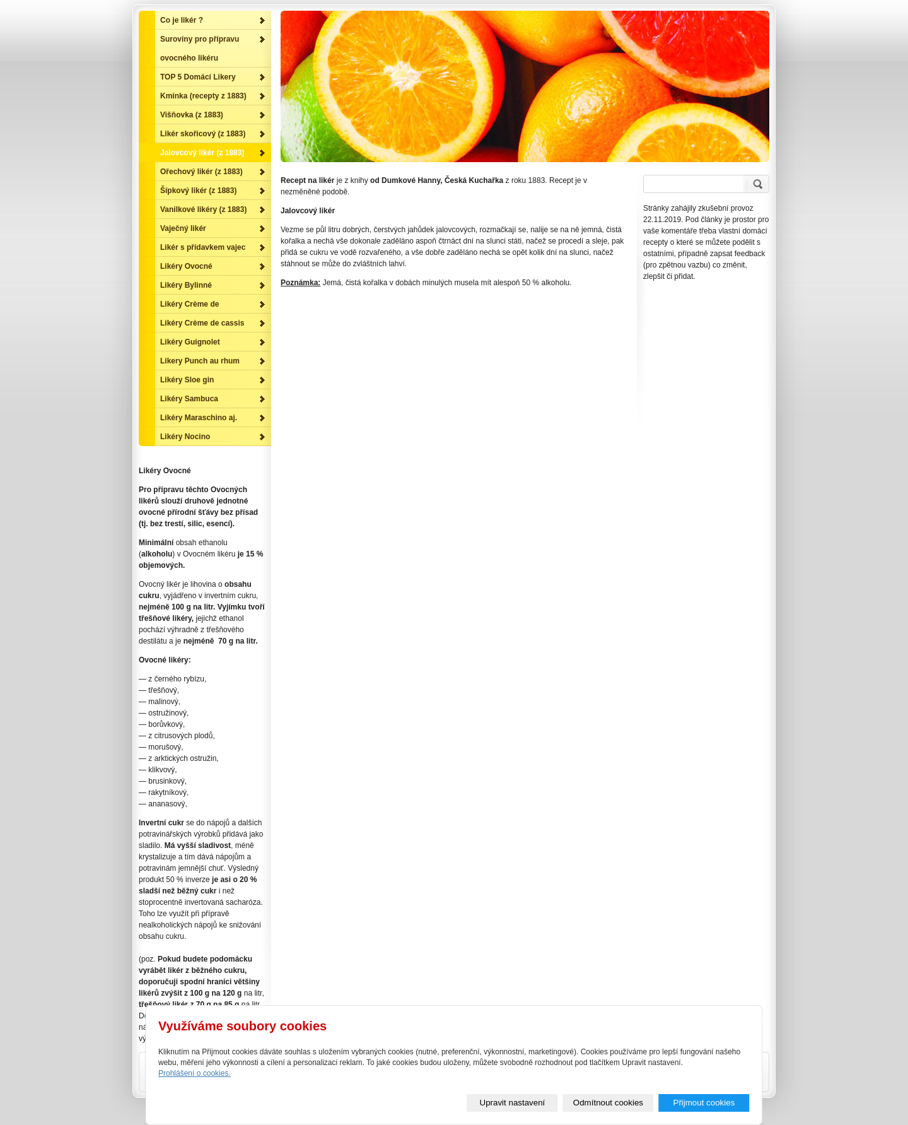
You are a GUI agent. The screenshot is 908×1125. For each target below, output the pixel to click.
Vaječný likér (183, 228)
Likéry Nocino (185, 436)
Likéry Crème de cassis (202, 323)
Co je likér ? (181, 20)
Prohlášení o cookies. (194, 1073)
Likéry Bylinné (186, 285)
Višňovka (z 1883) (191, 114)
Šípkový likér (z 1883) (198, 190)
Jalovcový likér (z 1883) (202, 152)
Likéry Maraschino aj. (198, 417)
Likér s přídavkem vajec (202, 247)
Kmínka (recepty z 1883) (203, 95)
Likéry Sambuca (189, 398)
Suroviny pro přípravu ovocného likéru (199, 48)
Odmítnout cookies (608, 1102)
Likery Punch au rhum (200, 360)
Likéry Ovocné (186, 266)
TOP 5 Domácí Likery (198, 77)
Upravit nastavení (512, 1102)
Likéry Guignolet (190, 342)
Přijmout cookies (704, 1102)
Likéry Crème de (189, 304)
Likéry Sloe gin (187, 379)
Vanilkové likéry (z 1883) (203, 209)
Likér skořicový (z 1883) (202, 133)
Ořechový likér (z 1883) (201, 171)
